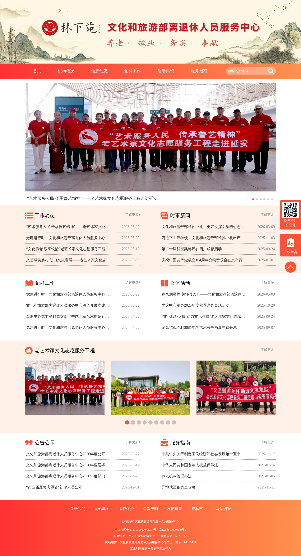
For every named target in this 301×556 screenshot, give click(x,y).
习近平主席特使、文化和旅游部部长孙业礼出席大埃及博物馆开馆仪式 (205, 238)
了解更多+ (132, 215)
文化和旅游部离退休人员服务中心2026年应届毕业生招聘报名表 (69, 465)
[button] (253, 199)
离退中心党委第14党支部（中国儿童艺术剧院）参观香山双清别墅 (69, 316)
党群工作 (132, 71)
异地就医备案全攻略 (178, 487)
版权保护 (126, 509)
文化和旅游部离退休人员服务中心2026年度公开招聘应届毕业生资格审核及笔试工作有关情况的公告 (69, 454)
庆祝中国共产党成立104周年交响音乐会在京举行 (202, 260)
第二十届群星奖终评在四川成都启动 (192, 249)
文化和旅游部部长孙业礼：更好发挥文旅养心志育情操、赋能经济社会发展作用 (205, 227)
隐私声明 (199, 509)
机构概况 (66, 71)
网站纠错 (223, 509)
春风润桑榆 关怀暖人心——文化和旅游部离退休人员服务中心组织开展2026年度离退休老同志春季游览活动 (205, 294)
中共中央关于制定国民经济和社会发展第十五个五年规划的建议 (205, 454)
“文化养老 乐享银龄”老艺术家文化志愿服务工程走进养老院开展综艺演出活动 (69, 249)
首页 (37, 71)
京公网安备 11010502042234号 (135, 529)
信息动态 (99, 71)
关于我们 (77, 509)
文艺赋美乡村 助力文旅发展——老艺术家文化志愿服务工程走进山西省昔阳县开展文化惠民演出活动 (69, 260)
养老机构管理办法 (177, 476)
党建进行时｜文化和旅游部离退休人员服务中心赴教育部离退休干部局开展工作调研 (69, 327)
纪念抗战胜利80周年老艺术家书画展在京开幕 (199, 327)
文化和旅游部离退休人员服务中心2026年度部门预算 (69, 476)
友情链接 (174, 509)
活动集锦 (165, 71)
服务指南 (199, 71)
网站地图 (102, 509)
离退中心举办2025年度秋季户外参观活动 (195, 305)
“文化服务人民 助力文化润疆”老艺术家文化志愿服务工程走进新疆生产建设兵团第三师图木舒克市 (205, 316)
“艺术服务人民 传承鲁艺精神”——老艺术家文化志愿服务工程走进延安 (69, 227)
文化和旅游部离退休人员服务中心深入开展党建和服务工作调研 (69, 305)
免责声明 (150, 509)
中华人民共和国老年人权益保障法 (190, 465)
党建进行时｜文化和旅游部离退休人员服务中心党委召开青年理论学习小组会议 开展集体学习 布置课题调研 (69, 238)
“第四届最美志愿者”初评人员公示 (54, 487)
